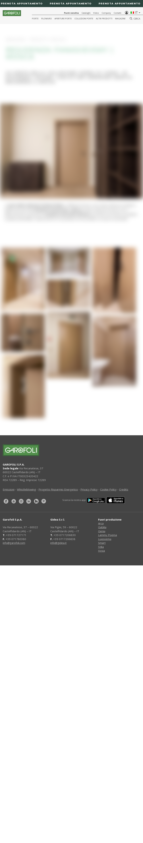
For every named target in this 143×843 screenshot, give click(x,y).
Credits (123, 489)
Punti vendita (71, 12)
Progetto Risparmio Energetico (58, 489)
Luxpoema (104, 539)
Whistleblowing (26, 489)
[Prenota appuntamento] (71, 3)
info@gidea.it (58, 543)
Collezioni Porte (83, 18)
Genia (101, 531)
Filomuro (46, 18)
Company (106, 12)
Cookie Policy (108, 489)
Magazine (120, 18)
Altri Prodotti (104, 18)
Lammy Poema (107, 535)
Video (96, 12)
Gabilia (102, 527)
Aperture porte (63, 18)
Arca (101, 523)
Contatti (117, 12)
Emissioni (8, 489)
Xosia (101, 550)
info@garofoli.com (14, 543)
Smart (102, 543)
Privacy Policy (89, 489)
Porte (35, 18)
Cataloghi (86, 12)
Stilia (101, 547)
